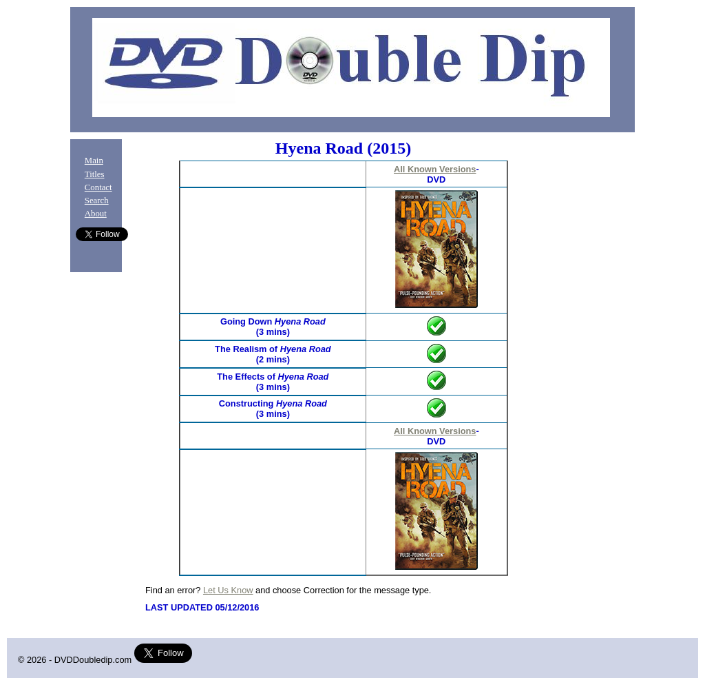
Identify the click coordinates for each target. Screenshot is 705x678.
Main (94, 160)
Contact (98, 187)
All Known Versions (435, 169)
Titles (95, 174)
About (96, 213)
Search (97, 200)
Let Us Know (228, 590)
